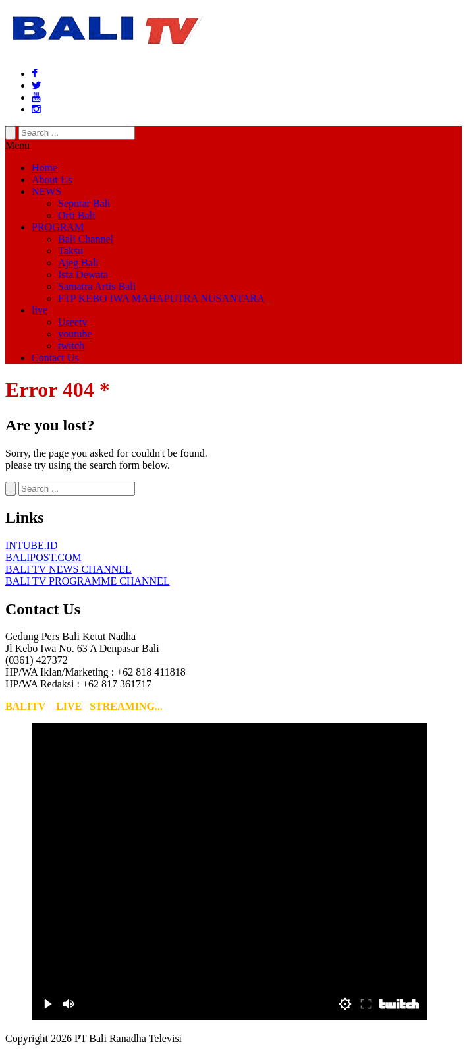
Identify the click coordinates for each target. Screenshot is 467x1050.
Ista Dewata (83, 274)
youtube (75, 333)
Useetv (72, 322)
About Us (52, 179)
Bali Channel (85, 239)
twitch (71, 345)
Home (44, 167)
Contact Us (55, 357)
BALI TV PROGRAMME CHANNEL (87, 581)
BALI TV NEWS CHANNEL (68, 569)
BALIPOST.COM (43, 557)
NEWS (46, 191)
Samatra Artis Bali (97, 286)
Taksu (70, 250)
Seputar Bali (84, 203)
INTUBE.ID (31, 545)
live (39, 310)
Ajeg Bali (78, 262)
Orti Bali (76, 215)
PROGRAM (58, 227)
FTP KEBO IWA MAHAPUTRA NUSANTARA (161, 298)
